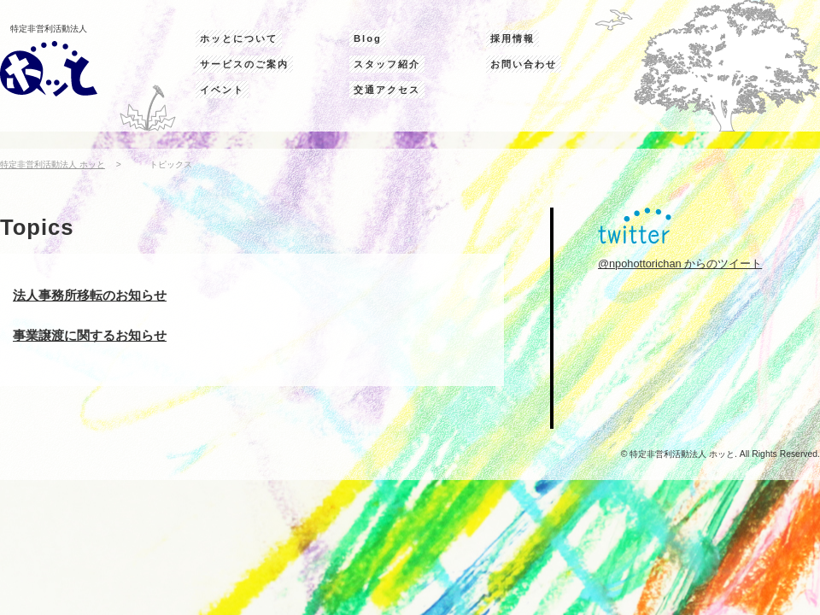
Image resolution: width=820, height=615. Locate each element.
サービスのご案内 (244, 64)
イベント (222, 90)
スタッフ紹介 (387, 64)
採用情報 (512, 38)
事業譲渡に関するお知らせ (90, 335)
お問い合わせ (523, 64)
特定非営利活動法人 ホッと (52, 164)
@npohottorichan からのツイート (680, 263)
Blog (368, 38)
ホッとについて (239, 38)
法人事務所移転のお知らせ (90, 295)
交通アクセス (387, 90)
